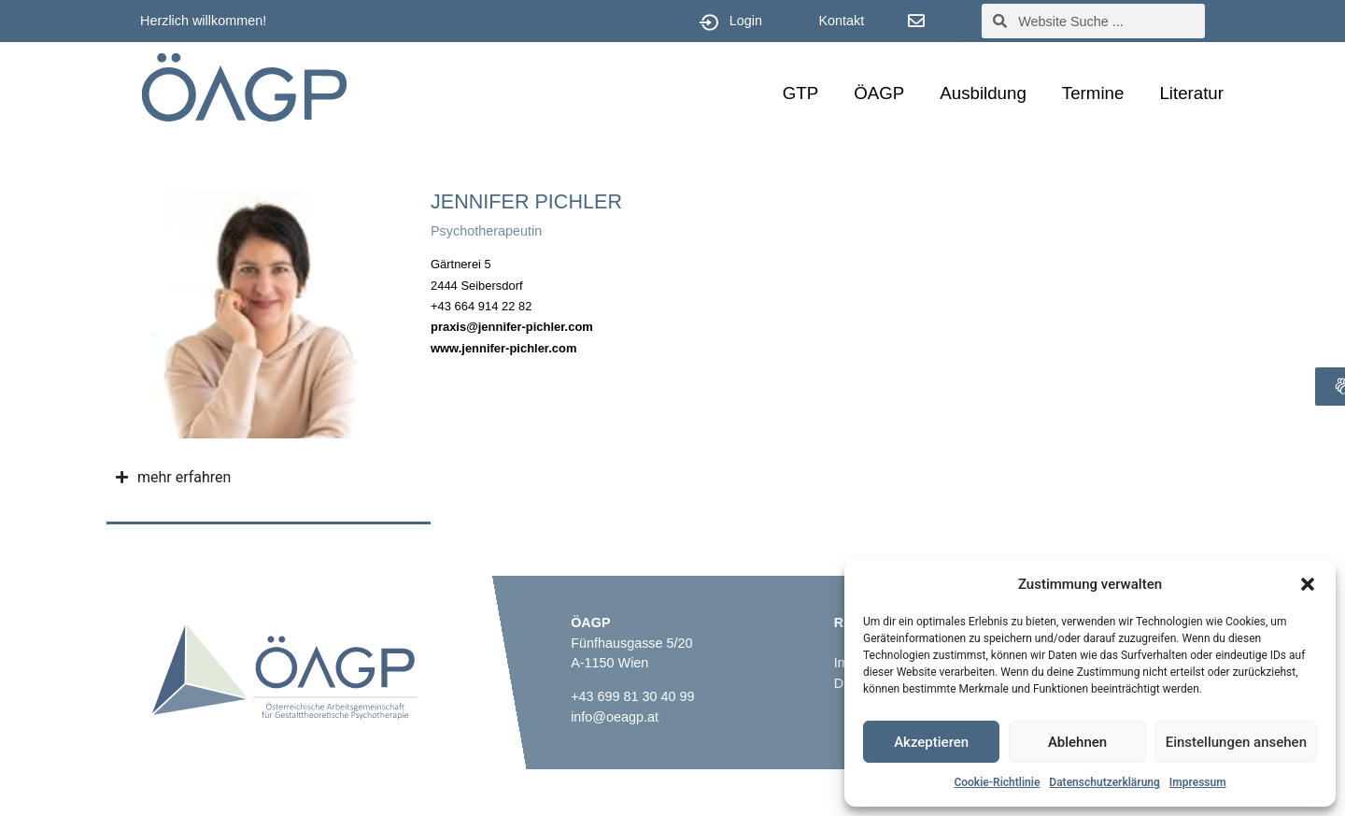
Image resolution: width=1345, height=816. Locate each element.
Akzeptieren (931, 742)
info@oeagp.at (614, 716)
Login (745, 20)
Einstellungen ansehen (1236, 742)
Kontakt (841, 20)
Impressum (1197, 782)
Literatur (1191, 93)
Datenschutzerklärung (1104, 782)
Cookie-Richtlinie (997, 782)
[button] (1307, 584)
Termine (1093, 93)
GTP (800, 93)
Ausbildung (983, 93)
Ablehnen (1077, 742)
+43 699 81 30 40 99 (632, 696)
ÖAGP (879, 93)
